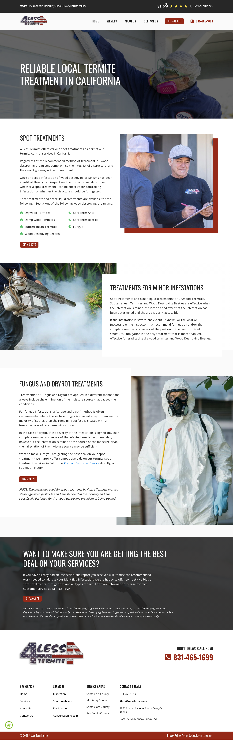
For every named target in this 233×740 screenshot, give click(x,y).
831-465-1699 (61, 589)
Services (112, 21)
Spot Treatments (63, 701)
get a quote (174, 21)
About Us (130, 21)
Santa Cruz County (97, 694)
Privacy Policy (174, 735)
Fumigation (60, 708)
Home (95, 21)
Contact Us (151, 21)
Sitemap (207, 735)
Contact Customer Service (81, 463)
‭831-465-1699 (204, 21)
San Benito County (97, 713)
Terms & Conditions (192, 735)
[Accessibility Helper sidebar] (9, 725)
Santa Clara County (97, 707)
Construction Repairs (66, 715)
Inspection (59, 694)
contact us (28, 479)
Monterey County (97, 700)
